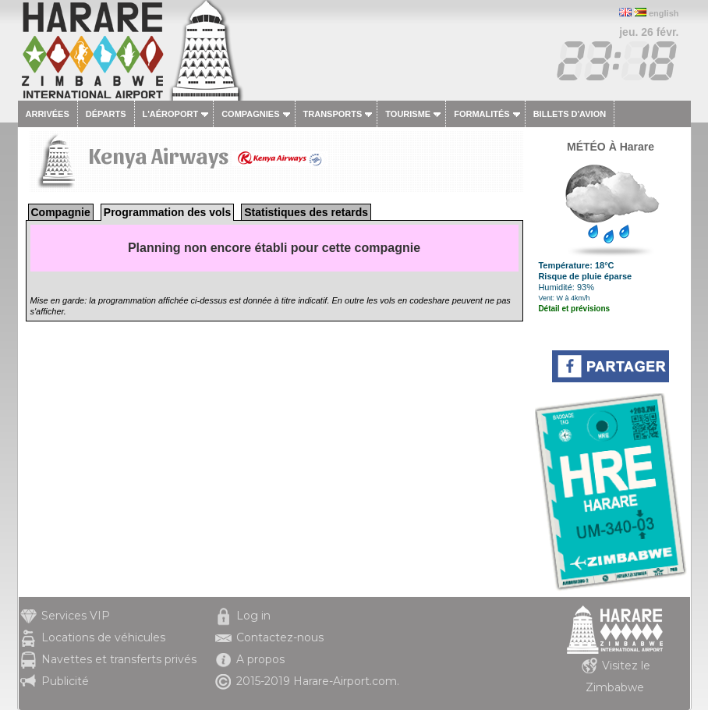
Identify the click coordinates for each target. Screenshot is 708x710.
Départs (106, 114)
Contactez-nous (280, 637)
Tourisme (407, 114)
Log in (253, 616)
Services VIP (75, 616)
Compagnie (60, 212)
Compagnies (250, 114)
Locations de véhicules (103, 637)
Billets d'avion (569, 114)
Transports (333, 114)
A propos (260, 659)
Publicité (65, 681)
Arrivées (47, 114)
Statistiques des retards (306, 212)
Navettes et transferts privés (118, 659)
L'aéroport (171, 114)
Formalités (482, 114)
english (664, 13)
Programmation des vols (167, 212)
